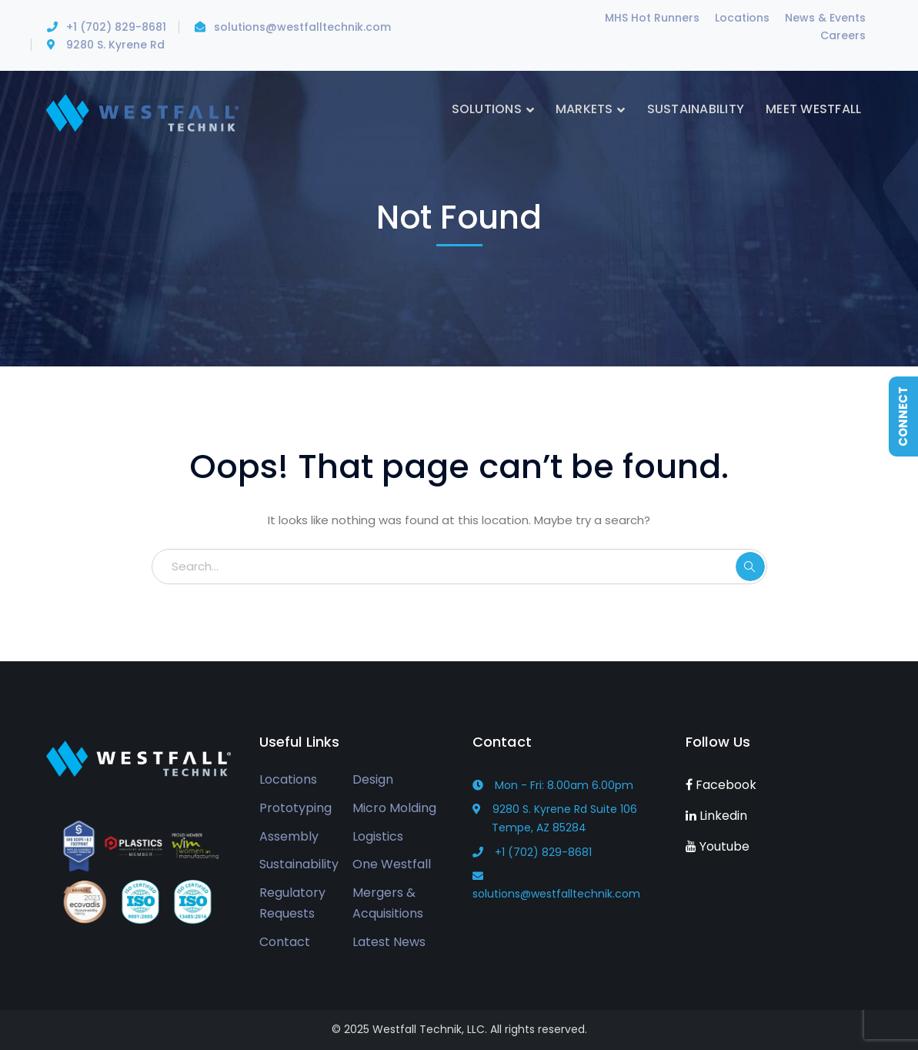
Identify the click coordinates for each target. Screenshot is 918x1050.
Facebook (721, 785)
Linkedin (716, 815)
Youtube (717, 846)
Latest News (389, 942)
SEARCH (750, 566)
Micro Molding (394, 808)
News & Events (825, 17)
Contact (284, 942)
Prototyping (295, 808)
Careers (843, 35)
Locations (742, 17)
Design (372, 779)
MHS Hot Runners (652, 17)
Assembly (289, 836)
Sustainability (299, 864)
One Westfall (391, 864)
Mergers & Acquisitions (387, 903)
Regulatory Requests (292, 903)
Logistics (377, 836)
